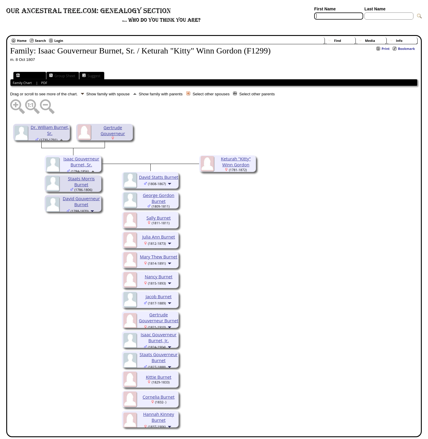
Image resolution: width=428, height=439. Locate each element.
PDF (44, 82)
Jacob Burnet (159, 296)
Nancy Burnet (158, 276)
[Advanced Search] (331, 23)
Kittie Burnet (158, 377)
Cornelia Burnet (159, 397)
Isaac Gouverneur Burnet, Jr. (158, 337)
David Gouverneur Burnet (81, 201)
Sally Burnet (159, 218)
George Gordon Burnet (158, 198)
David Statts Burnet (158, 177)
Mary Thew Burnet (158, 257)
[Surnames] (375, 23)
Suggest (91, 75)
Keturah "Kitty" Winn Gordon (236, 162)
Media (370, 40)
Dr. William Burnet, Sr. (50, 130)
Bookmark (406, 48)
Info (399, 40)
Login (58, 40)
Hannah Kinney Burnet (158, 417)
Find (337, 40)
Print (386, 48)
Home (22, 40)
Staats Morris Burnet (81, 181)
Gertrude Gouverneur (112, 130)
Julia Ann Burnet (158, 237)
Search (40, 40)
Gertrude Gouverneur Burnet (158, 317)
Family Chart (29, 75)
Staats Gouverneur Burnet (159, 357)
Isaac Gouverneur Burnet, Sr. (81, 162)
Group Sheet (62, 75)
